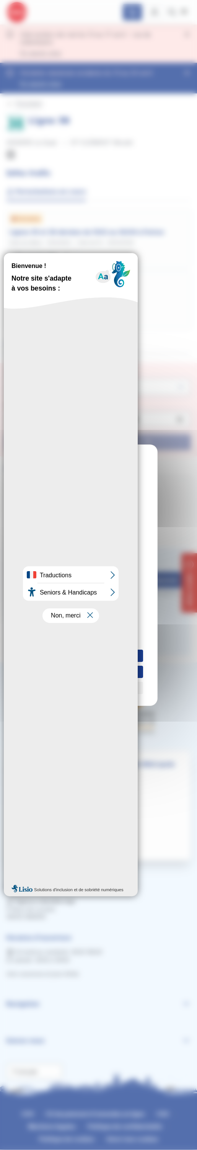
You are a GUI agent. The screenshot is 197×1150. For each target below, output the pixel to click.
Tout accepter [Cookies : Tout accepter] (98, 655)
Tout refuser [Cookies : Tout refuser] (98, 671)
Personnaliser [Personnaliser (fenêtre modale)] (98, 687)
